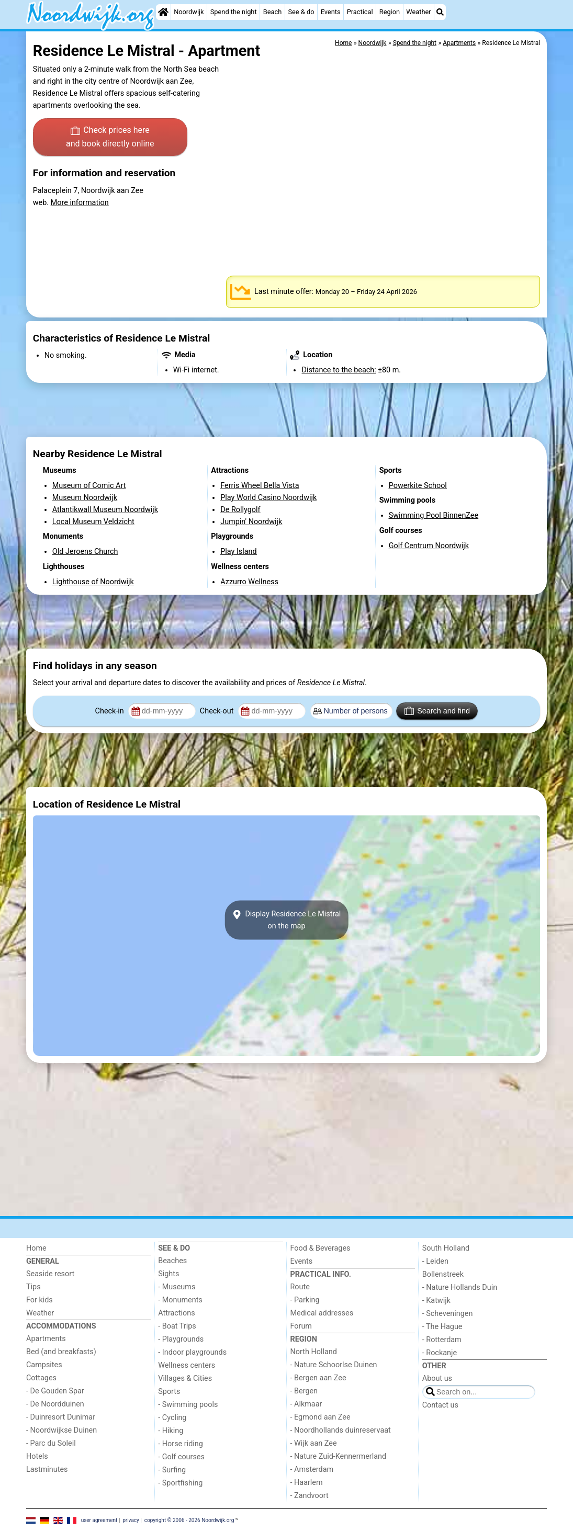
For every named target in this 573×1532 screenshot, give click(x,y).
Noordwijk (189, 12)
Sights (168, 1273)
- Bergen (304, 1391)
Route (300, 1287)
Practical (360, 12)
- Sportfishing (180, 1483)
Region (389, 12)
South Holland (445, 1248)
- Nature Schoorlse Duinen (333, 1364)
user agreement (99, 1520)
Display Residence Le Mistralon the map (286, 920)
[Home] (163, 12)
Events (331, 12)
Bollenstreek (443, 1274)
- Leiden (435, 1261)
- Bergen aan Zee (318, 1378)
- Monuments (180, 1300)
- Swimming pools (188, 1404)
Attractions (176, 1313)
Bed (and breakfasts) (61, 1351)
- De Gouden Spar (55, 1391)
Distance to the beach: (338, 370)
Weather (418, 12)
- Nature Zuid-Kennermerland (338, 1456)
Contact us (440, 1405)
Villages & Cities (185, 1378)
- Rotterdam (442, 1339)
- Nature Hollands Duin (459, 1287)
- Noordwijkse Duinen (61, 1430)
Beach (272, 12)
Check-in (110, 711)
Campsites (44, 1364)
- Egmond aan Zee (320, 1417)
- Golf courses (181, 1456)
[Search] (440, 12)
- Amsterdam (312, 1469)
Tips (33, 1287)
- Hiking (170, 1430)
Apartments (46, 1338)
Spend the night (233, 12)
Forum (301, 1326)
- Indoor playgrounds (192, 1352)
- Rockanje (439, 1352)
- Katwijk (436, 1300)
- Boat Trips (177, 1326)
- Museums (176, 1287)
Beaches (172, 1260)
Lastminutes (47, 1469)
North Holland (313, 1351)
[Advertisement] (286, 409)
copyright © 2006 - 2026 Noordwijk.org (189, 1520)
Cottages (41, 1378)
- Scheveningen (447, 1313)
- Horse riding (180, 1443)
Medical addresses (322, 1313)
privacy (130, 1520)
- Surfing (172, 1470)
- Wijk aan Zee (313, 1443)
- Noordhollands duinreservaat (340, 1430)
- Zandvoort (309, 1495)
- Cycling (172, 1417)
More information (80, 202)
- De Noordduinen (55, 1404)
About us (437, 1378)
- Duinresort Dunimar (60, 1417)
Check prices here (110, 137)
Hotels (37, 1456)
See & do (301, 12)
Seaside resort (50, 1273)
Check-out (217, 711)
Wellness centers (186, 1365)
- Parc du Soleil (51, 1443)
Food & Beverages (320, 1248)
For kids (39, 1300)
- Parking (305, 1300)
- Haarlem (306, 1482)
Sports (169, 1391)
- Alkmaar (306, 1404)
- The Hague (442, 1326)
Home (36, 1248)
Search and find (437, 711)
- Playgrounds (181, 1339)
